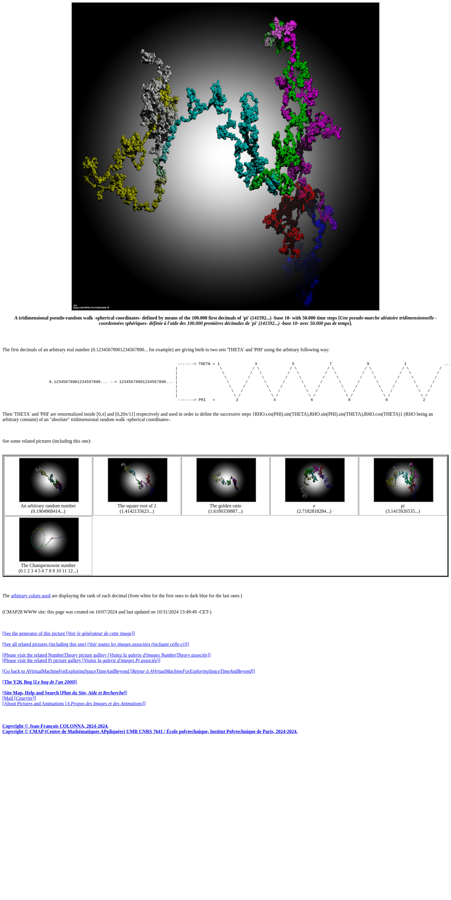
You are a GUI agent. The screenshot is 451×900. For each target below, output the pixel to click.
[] (39, 690)
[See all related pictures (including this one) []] (95, 652)
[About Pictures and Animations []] (74, 711)
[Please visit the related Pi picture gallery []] (81, 668)
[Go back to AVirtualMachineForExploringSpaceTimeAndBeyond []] (128, 679)
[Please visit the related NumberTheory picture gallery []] (106, 663)
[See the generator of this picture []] (68, 641)
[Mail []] (19, 706)
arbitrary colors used (31, 603)
